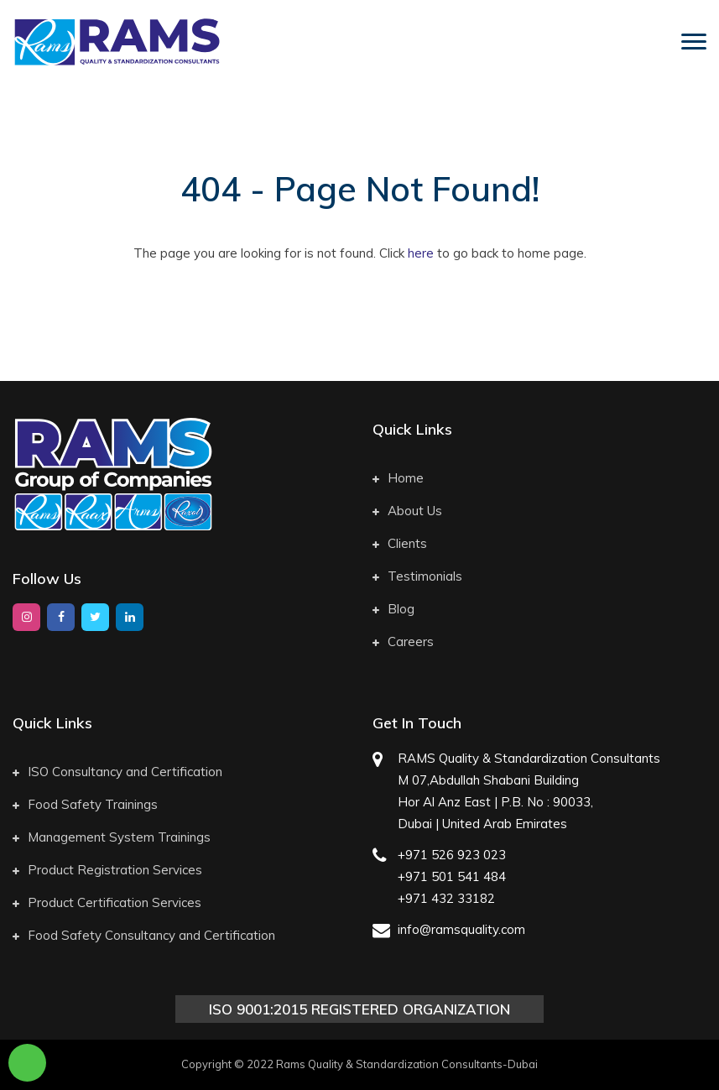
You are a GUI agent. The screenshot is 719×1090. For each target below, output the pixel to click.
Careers (403, 641)
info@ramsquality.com (461, 929)
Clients (400, 543)
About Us (407, 511)
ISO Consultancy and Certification (117, 772)
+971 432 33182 (446, 898)
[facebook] (61, 617)
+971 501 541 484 (452, 876)
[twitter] (95, 617)
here (421, 253)
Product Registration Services (107, 870)
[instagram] (26, 617)
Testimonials (417, 576)
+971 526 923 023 (452, 855)
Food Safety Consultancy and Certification (144, 935)
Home (398, 478)
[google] (129, 617)
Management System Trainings (112, 837)
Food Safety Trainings (85, 804)
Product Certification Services (107, 902)
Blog (393, 609)
